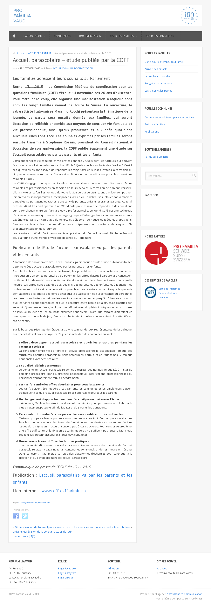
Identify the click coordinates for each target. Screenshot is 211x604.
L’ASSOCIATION (34, 36)
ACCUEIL (14, 36)
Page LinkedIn (66, 577)
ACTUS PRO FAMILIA (39, 53)
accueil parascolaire (27, 502)
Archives (162, 568)
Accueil (21, 53)
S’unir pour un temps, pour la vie (164, 61)
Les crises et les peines (158, 90)
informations (44, 502)
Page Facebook (67, 568)
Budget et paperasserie (158, 83)
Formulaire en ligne (157, 156)
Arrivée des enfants (156, 69)
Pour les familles (123, 36)
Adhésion (113, 568)
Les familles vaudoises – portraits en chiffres (102, 527)
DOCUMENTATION (83, 68)
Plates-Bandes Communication (184, 594)
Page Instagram (67, 573)
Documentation (90, 36)
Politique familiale (155, 124)
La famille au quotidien (158, 76)
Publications (152, 131)
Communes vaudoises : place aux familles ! (170, 117)
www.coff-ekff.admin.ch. (64, 490)
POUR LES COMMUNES (161, 36)
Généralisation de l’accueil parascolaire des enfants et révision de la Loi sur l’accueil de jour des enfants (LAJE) (42, 531)
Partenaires (62, 36)
